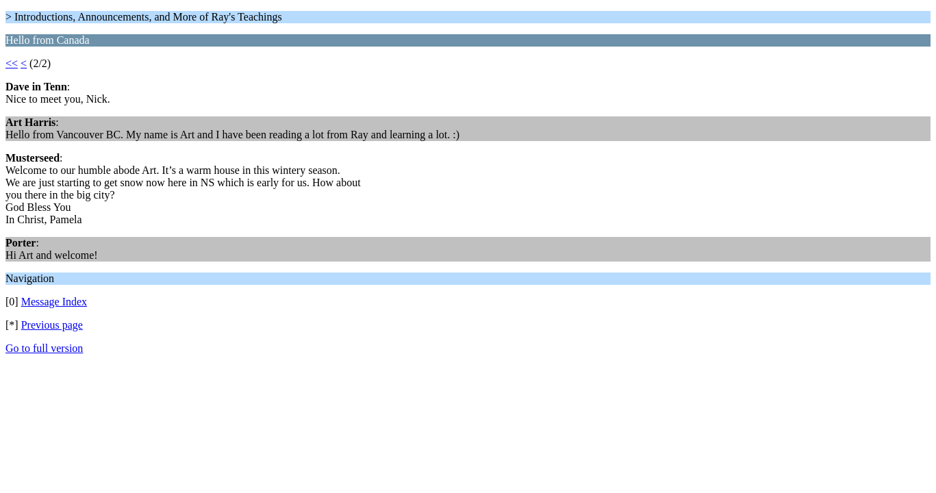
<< (11, 63)
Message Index (54, 301)
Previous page (52, 325)
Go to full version (44, 348)
